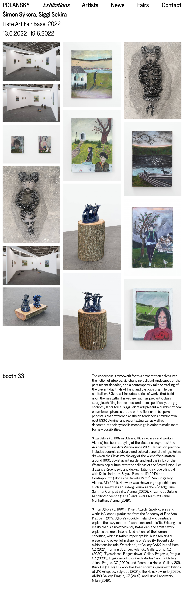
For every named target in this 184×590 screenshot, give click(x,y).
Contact (171, 4)
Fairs (143, 4)
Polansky (16, 4)
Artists (90, 4)
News (117, 4)
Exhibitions (57, 4)
